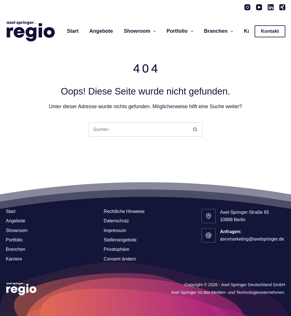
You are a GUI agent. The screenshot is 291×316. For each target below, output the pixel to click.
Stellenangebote (120, 239)
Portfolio (181, 31)
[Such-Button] (195, 129)
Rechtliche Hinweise (124, 211)
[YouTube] (259, 7)
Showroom (141, 31)
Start (72, 31)
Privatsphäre (116, 249)
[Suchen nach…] (138, 129)
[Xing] (282, 7)
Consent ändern (120, 259)
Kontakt (270, 31)
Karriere (14, 259)
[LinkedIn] (271, 7)
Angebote (101, 31)
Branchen (220, 31)
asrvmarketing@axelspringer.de (252, 239)
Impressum (115, 230)
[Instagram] (247, 7)
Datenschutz (116, 220)
